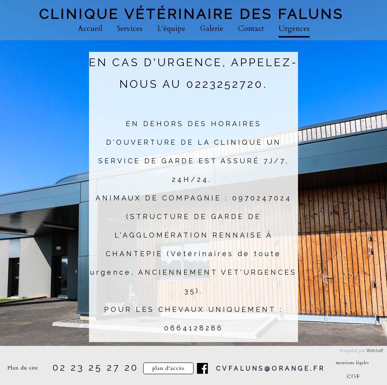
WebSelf (374, 351)
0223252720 (225, 84)
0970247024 (262, 198)
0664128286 (193, 328)
